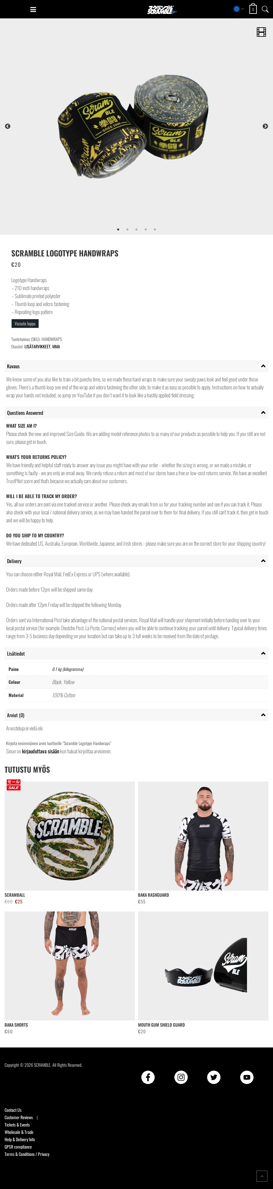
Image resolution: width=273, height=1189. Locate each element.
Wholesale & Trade (19, 1132)
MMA (56, 346)
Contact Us (13, 1110)
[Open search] (265, 8)
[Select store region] (238, 9)
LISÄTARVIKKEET (37, 346)
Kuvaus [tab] (13, 366)
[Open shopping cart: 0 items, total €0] (253, 9)
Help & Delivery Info (20, 1139)
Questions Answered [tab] (25, 412)
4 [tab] (146, 230)
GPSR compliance (18, 1146)
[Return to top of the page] (261, 1176)
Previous (8, 126)
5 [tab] (155, 230)
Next (265, 126)
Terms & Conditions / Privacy (27, 1154)
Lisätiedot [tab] (16, 653)
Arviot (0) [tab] (15, 715)
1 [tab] (118, 230)
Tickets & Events (17, 1124)
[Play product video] (261, 30)
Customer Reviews (19, 1117)
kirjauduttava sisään (40, 751)
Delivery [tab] (14, 561)
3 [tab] (136, 230)
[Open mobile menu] (33, 9)
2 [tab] (127, 230)
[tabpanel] (154, 126)
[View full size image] (154, 126)
